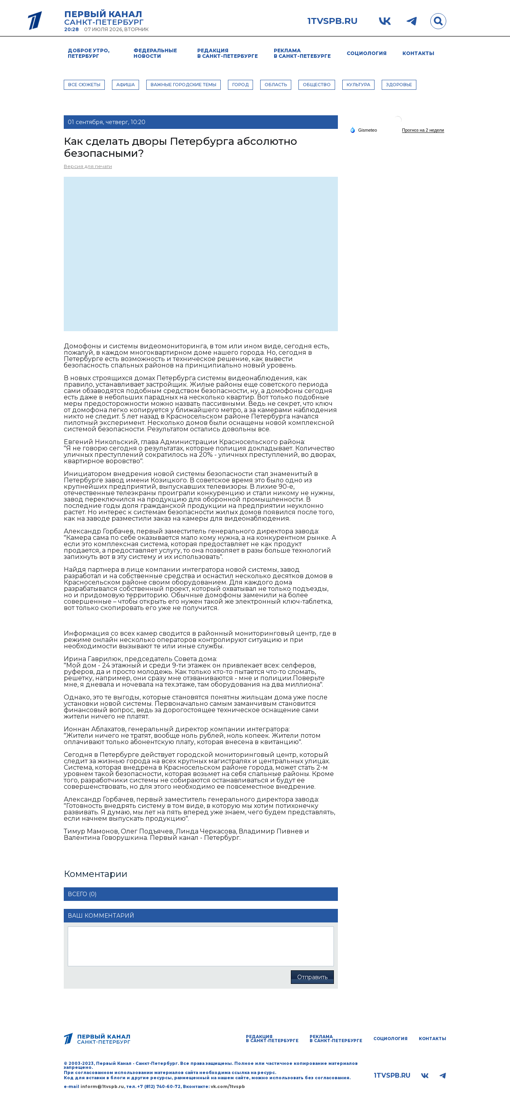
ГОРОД (240, 84)
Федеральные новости (155, 53)
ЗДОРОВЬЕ (399, 84)
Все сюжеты (84, 84)
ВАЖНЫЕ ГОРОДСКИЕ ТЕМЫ (183, 84)
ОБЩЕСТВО (317, 84)
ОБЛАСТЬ (276, 84)
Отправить (312, 977)
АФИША (125, 84)
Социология (366, 53)
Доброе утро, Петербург (89, 53)
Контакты (418, 53)
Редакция (227, 53)
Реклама (302, 53)
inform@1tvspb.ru (102, 1086)
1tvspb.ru (332, 21)
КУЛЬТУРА (358, 84)
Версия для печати (88, 166)
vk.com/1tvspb (228, 1086)
